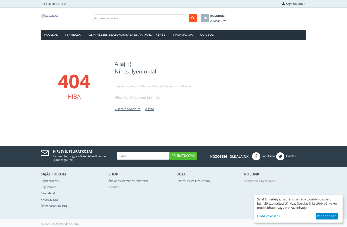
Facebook (263, 156)
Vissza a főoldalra (128, 109)
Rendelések (48, 193)
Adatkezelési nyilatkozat (260, 181)
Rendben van (327, 216)
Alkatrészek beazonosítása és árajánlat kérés (126, 34)
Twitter (286, 156)
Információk (182, 34)
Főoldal (51, 34)
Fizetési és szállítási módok (193, 181)
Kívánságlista (49, 200)
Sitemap (113, 187)
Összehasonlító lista (54, 206)
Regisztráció (48, 187)
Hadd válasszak (268, 216)
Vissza (149, 109)
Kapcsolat (208, 34)
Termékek (73, 34)
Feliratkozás (183, 155)
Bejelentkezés (50, 181)
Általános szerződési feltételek (128, 181)
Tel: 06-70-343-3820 (54, 4)
